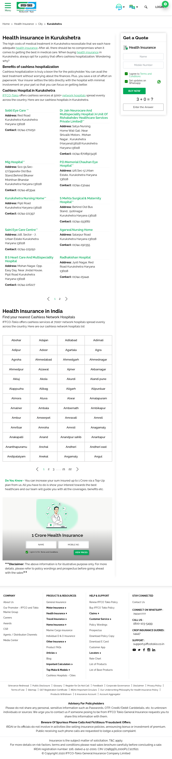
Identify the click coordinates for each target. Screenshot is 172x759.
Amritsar (16, 427)
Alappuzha (16, 388)
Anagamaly (98, 427)
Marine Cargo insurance (59, 630)
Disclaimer (138, 685)
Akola (43, 379)
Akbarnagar (98, 369)
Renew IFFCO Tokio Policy (103, 602)
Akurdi (71, 379)
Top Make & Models (57, 670)
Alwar (71, 398)
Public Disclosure (41, 685)
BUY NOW (134, 90)
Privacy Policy (154, 685)
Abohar (16, 340)
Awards (7, 623)
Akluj (16, 379)
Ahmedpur (16, 369)
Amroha (43, 427)
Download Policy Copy (101, 636)
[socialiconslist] (134, 649)
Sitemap (32, 690)
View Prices (81, 552)
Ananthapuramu (16, 446)
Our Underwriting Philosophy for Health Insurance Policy (129, 690)
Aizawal (43, 369)
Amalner (16, 408)
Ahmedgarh (71, 359)
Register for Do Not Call (78, 685)
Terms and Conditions (140, 75)
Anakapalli (16, 437)
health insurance (27, 48)
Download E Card (99, 641)
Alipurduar (98, 388)
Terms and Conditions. (49, 552)
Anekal (43, 456)
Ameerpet (43, 417)
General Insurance (56, 602)
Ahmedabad (43, 359)
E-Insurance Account (86, 694)
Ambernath (71, 408)
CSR (5, 629)
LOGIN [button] (159, 7)
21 (63, 469)
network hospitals (74, 95)
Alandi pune (98, 379)
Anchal (43, 446)
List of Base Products (101, 670)
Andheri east (98, 446)
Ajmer (71, 369)
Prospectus (95, 630)
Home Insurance (55, 624)
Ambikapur (98, 408)
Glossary (58, 685)
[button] (120, 7)
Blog (48, 658)
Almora (16, 398)
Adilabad (71, 340)
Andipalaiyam (16, 456)
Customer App (97, 647)
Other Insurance (55, 641)
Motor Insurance (55, 607)
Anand (43, 437)
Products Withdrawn (61, 694)
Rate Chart (95, 658)
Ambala (43, 408)
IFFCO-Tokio (11, 95)
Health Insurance (56, 613)
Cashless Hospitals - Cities (61, 675)
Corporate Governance (118, 685)
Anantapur (98, 437)
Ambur (16, 417)
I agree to (140, 75)
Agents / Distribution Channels (20, 634)
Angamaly (71, 456)
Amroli (71, 427)
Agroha (16, 359)
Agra (98, 350)
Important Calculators (58, 664)
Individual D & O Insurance (60, 636)
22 (70, 469)
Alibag (43, 388)
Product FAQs (53, 647)
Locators (94, 653)
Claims (93, 613)
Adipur (16, 350)
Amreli (98, 417)
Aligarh (71, 388)
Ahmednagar (98, 359)
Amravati (71, 417)
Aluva (43, 398)
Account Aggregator (110, 694)
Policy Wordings (98, 624)
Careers (7, 617)
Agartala (71, 350)
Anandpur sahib (70, 437)
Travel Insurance (55, 619)
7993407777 (139, 613)
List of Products (98, 664)
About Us (8, 602)
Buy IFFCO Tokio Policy (102, 607)
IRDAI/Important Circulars (84, 690)
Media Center (10, 640)
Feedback (98, 685)
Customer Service (99, 619)
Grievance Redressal (19, 685)
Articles (50, 653)
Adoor (43, 350)
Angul (98, 456)
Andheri (71, 446)
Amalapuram (98, 398)
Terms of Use (18, 690)
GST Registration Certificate (54, 690)
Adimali (98, 340)
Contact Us (138, 602)
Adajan (43, 340)
